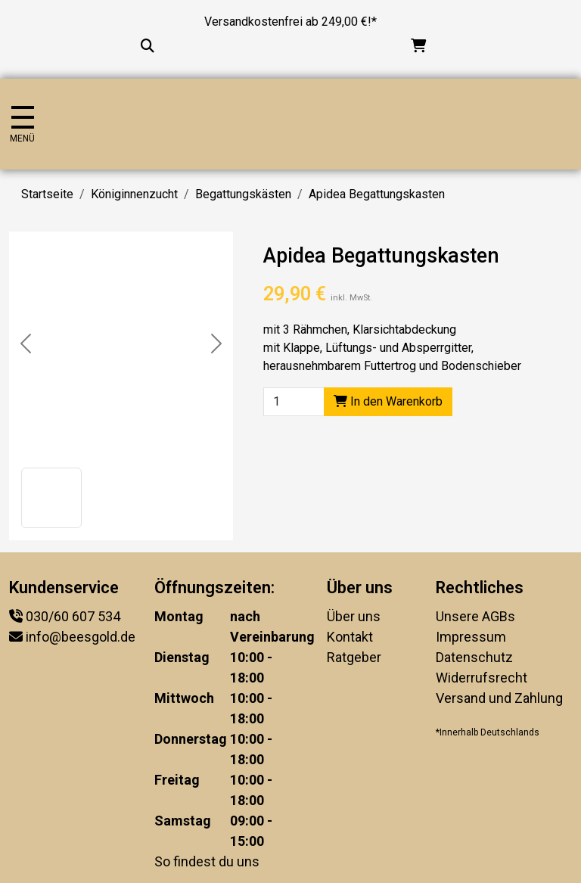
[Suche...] (147, 46)
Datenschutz (474, 657)
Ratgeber (354, 657)
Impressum (471, 637)
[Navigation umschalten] (22, 124)
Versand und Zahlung (499, 698)
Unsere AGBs (475, 616)
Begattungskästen (243, 194)
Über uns (354, 616)
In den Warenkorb (388, 401)
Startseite (47, 194)
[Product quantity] (294, 401)
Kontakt (350, 637)
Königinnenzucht (134, 194)
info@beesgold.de (80, 637)
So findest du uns (206, 861)
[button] (51, 498)
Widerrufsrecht (481, 678)
